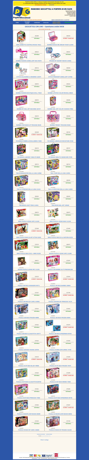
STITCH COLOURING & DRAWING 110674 (28, 77)
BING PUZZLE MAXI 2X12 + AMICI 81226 (29, 253)
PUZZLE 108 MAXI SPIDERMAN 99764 (60, 333)
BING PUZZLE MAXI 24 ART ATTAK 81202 (28, 237)
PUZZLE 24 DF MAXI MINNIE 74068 (60, 382)
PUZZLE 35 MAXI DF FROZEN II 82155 (60, 430)
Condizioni (37, 22)
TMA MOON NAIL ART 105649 (60, 205)
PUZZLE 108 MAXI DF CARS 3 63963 (28, 301)
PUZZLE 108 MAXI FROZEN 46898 (29, 317)
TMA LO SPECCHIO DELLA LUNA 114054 (60, 189)
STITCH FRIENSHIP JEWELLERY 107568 (60, 77)
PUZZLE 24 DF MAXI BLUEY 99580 (28, 365)
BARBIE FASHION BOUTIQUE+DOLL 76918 (29, 93)
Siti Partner (68, 457)
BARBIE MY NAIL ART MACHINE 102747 (29, 109)
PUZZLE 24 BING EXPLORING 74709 (60, 349)
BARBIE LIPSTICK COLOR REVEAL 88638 (60, 93)
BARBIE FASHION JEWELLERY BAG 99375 (29, 61)
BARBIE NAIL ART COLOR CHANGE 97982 (60, 109)
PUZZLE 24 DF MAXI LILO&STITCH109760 (28, 382)
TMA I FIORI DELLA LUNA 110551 (60, 173)
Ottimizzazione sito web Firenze (41, 457)
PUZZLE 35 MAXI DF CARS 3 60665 (28, 430)
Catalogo (46, 22)
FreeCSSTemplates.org (62, 457)
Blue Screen (52, 457)
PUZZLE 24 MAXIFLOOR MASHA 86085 (28, 414)
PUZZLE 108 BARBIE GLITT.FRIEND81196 (60, 269)
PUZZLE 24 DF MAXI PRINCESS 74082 (28, 398)
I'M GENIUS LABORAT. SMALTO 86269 (28, 157)
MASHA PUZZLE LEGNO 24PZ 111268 (60, 253)
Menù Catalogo (44, 440)
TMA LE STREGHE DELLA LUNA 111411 (29, 189)
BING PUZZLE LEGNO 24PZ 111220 (28, 221)
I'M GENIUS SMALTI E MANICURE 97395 (60, 157)
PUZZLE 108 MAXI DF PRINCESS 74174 (60, 301)
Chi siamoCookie (27, 22)
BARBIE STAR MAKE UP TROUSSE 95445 (28, 125)
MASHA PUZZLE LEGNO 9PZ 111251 (29, 269)
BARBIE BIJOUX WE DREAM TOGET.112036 (60, 44)
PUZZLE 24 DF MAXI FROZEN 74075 (60, 365)
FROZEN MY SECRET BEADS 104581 (60, 61)
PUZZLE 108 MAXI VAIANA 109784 (29, 349)
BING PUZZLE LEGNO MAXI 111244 (60, 221)
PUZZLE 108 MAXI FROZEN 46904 (60, 317)
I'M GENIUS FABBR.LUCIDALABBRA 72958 (29, 141)
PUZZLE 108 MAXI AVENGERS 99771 (29, 285)
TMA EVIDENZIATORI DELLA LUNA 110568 (28, 173)
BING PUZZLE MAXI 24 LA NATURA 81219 (60, 237)
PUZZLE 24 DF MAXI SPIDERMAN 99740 (60, 398)
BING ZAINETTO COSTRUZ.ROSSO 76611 (28, 44)
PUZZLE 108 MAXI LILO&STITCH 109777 (29, 333)
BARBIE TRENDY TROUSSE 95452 (60, 125)
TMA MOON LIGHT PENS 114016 (28, 205)
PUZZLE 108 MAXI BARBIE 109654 (60, 285)
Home (17, 22)
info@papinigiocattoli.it (53, 458)
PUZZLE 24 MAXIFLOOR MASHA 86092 (60, 414)
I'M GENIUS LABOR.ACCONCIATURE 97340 (60, 141)
